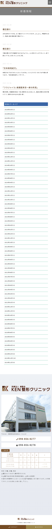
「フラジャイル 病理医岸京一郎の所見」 (20, 87)
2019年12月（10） (10, 358)
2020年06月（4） (10, 332)
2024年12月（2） (10, 157)
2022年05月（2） (10, 264)
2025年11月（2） (10, 118)
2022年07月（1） (10, 255)
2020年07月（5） (10, 328)
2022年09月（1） (10, 247)
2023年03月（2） (10, 225)
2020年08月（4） (10, 324)
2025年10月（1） (10, 122)
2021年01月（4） (10, 302)
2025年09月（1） (10, 127)
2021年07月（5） (10, 277)
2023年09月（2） (10, 204)
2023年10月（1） (10, 200)
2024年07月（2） (10, 174)
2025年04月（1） (10, 144)
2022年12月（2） (10, 238)
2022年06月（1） (10, 259)
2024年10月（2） (10, 165)
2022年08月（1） (10, 251)
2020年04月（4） (10, 341)
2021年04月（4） (10, 289)
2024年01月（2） (10, 187)
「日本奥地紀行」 (10, 68)
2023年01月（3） (10, 234)
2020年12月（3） (10, 307)
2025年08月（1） (10, 131)
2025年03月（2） (10, 148)
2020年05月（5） (10, 337)
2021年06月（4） (10, 281)
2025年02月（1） (10, 152)
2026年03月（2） (10, 109)
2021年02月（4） (10, 298)
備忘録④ (7, 29)
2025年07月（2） (10, 135)
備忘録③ (7, 48)
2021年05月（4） (10, 285)
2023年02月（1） (10, 229)
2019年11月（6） (10, 362)
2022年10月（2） (10, 242)
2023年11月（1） (10, 195)
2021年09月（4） (10, 268)
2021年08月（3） (10, 272)
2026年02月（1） (10, 114)
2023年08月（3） (10, 208)
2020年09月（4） (10, 319)
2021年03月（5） (10, 294)
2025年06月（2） (10, 139)
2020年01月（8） (10, 354)
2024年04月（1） (10, 182)
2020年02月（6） (10, 349)
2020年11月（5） (10, 311)
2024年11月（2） (10, 161)
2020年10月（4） (10, 315)
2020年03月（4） (10, 345)
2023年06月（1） (10, 217)
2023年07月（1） (10, 212)
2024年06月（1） (10, 178)
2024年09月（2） (10, 169)
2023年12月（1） (10, 191)
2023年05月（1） (10, 221)
